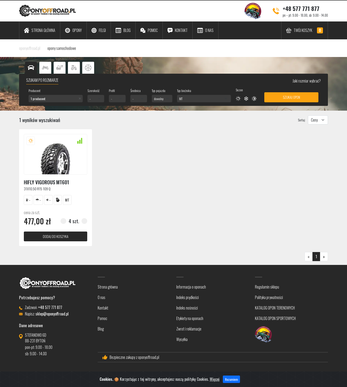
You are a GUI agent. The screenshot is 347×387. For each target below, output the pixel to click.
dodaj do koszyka (55, 236)
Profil (112, 90)
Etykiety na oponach (189, 318)
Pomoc (102, 318)
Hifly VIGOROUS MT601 (46, 182)
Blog (101, 329)
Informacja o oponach (191, 287)
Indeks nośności (187, 308)
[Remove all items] (80, 98)
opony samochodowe (61, 48)
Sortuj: (302, 119)
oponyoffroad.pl (29, 48)
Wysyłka (182, 339)
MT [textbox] (181, 98)
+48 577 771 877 (301, 8)
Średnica (135, 90)
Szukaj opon (291, 97)
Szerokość (93, 90)
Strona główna (108, 287)
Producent (35, 90)
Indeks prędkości (187, 297)
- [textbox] (90, 98)
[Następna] (324, 256)
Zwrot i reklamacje (188, 329)
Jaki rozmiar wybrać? (306, 81)
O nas (101, 297)
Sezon (239, 89)
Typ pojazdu (158, 90)
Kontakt (103, 308)
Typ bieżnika (184, 90)
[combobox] (56, 98)
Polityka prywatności (269, 297)
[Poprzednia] (309, 256)
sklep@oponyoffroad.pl (52, 314)
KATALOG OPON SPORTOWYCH (275, 318)
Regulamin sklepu (267, 287)
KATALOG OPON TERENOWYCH (275, 308)
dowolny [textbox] (158, 98)
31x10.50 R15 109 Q (37, 188)
